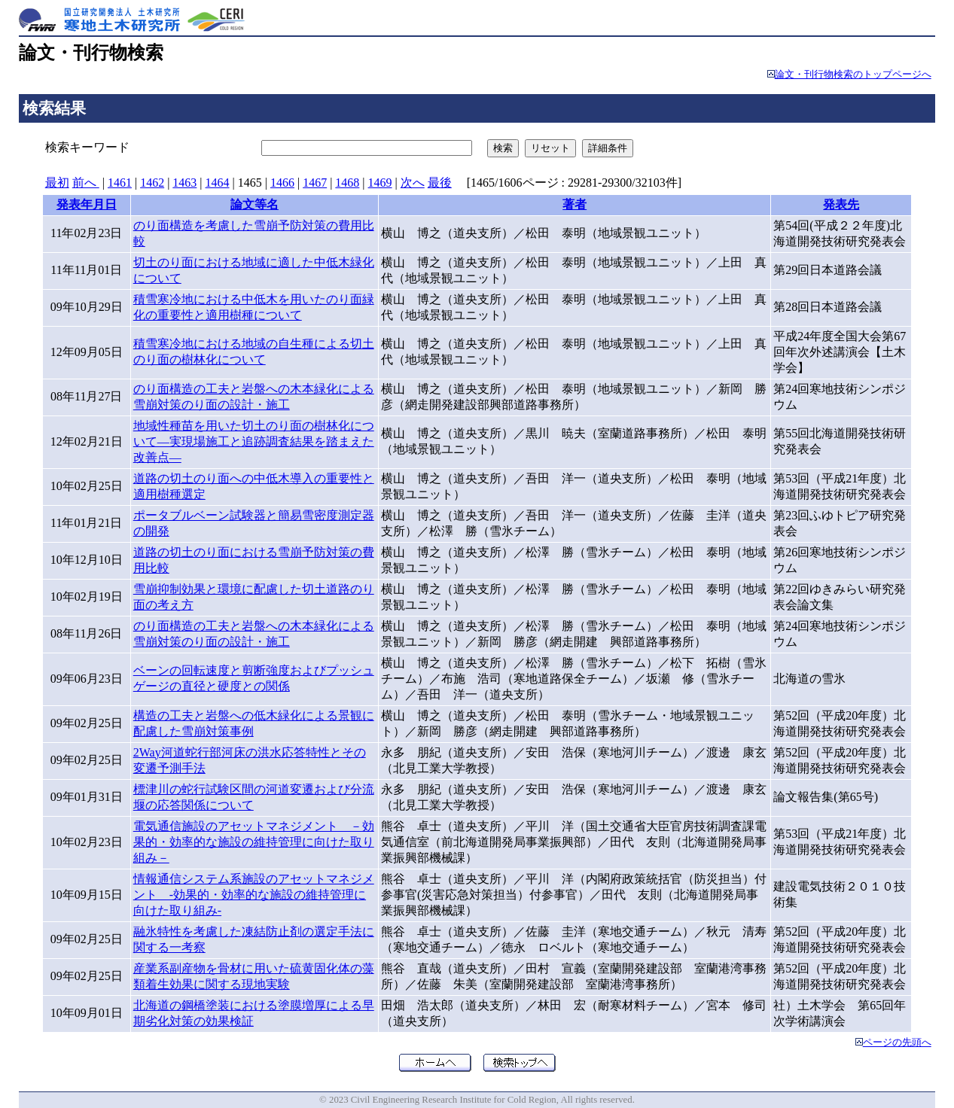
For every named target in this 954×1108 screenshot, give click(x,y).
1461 (120, 182)
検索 (503, 148)
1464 (218, 182)
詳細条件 (607, 148)
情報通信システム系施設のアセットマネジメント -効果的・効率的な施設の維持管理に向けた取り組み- (253, 894)
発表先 (841, 204)
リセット (550, 148)
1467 (315, 182)
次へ (413, 182)
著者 (574, 204)
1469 (380, 182)
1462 (152, 182)
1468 (347, 182)
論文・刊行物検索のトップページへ (853, 74)
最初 (57, 182)
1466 (282, 182)
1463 (184, 182)
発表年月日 (86, 204)
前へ (85, 182)
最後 (440, 182)
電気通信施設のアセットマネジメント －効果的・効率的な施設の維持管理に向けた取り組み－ (253, 842)
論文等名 (254, 204)
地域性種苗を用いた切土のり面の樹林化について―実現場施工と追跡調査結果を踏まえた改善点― (253, 441)
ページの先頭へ (897, 1042)
